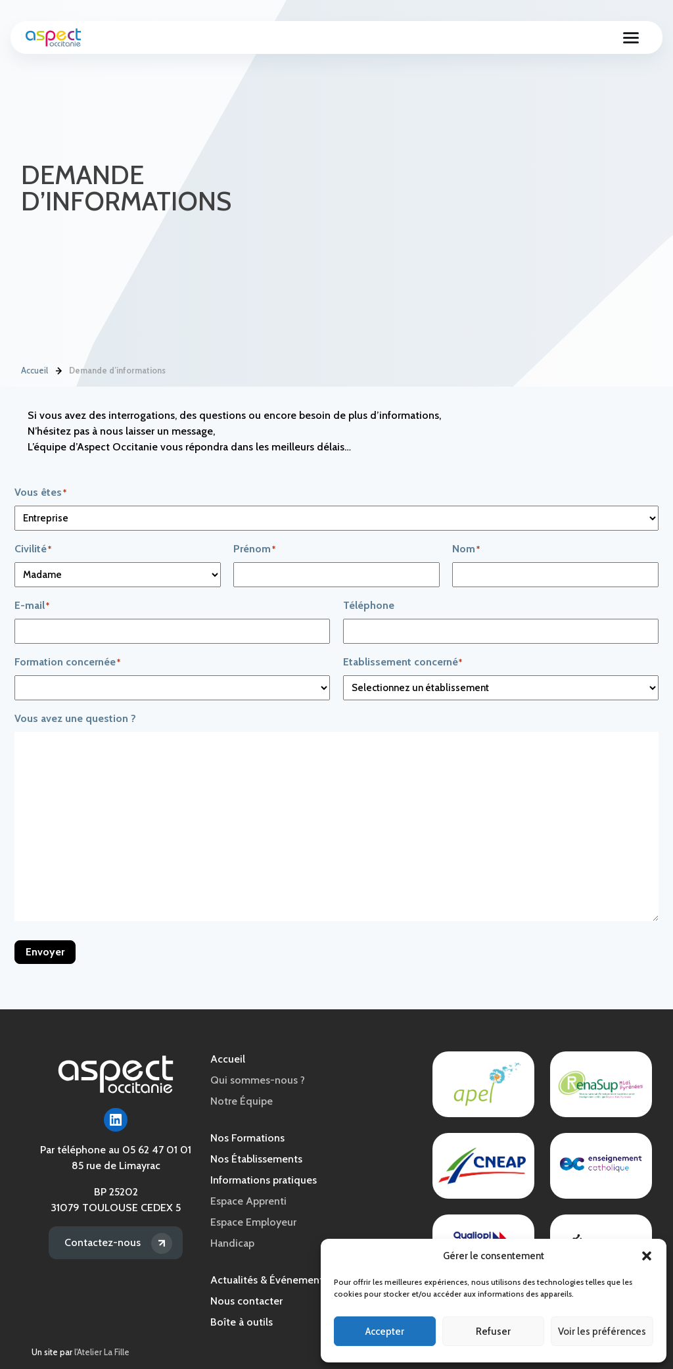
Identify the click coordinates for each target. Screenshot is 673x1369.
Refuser (493, 1331)
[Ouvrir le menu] (630, 37)
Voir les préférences (602, 1331)
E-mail (56, 606)
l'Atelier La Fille (101, 1352)
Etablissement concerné (427, 662)
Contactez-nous (102, 1242)
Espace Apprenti (248, 1201)
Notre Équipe (241, 1101)
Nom (490, 549)
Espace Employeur (253, 1222)
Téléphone (368, 605)
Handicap (232, 1243)
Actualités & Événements (269, 1280)
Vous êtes (64, 493)
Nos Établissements (256, 1159)
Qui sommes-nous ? (257, 1080)
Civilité (57, 549)
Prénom (278, 549)
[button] (646, 1255)
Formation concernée (91, 662)
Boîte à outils (241, 1322)
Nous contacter (246, 1301)
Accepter (384, 1331)
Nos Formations (247, 1138)
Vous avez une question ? (75, 718)
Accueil (34, 370)
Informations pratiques (263, 1180)
